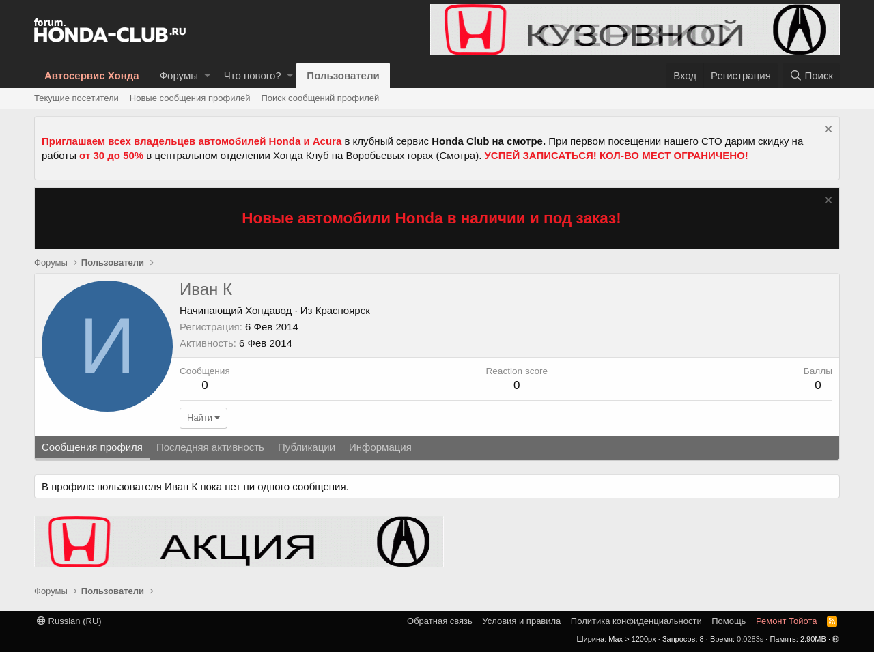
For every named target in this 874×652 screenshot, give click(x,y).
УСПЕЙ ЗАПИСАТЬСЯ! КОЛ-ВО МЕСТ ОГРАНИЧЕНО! (616, 155)
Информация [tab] (380, 447)
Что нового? (252, 75)
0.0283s (750, 639)
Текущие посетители (76, 98)
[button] (207, 75)
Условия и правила (521, 621)
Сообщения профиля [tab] (92, 447)
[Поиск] (811, 75)
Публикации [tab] (306, 447)
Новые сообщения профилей (190, 98)
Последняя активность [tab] (210, 447)
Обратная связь (440, 621)
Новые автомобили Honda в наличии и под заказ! (431, 218)
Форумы (179, 75)
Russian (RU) (69, 621)
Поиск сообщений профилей (320, 98)
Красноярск (342, 310)
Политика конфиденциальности (636, 621)
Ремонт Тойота (786, 621)
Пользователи (343, 75)
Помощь (728, 621)
